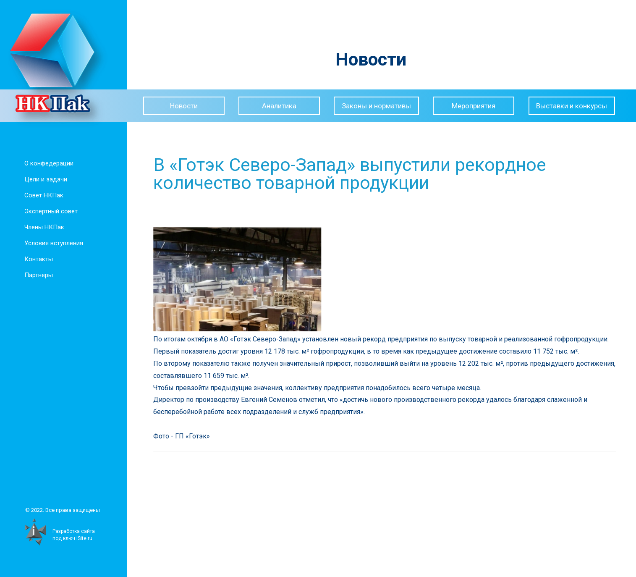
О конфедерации (47, 163)
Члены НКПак (43, 227)
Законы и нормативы (376, 106)
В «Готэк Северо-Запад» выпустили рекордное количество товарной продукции (358, 173)
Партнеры (37, 275)
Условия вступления (52, 243)
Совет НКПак (42, 195)
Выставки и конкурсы (571, 106)
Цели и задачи (44, 179)
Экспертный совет (49, 211)
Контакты (37, 259)
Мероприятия (473, 106)
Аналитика (279, 106)
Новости (184, 106)
